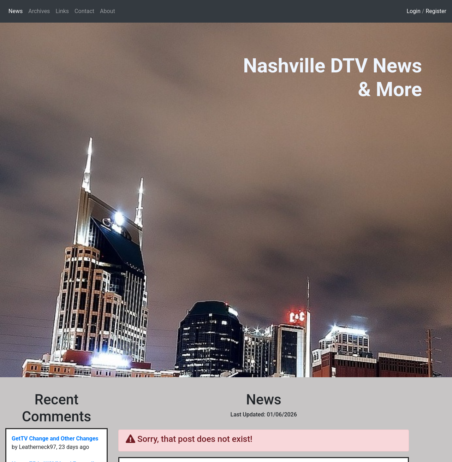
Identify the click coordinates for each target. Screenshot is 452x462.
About (107, 11)
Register (436, 11)
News (16, 10)
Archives (39, 11)
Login (413, 11)
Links (62, 11)
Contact (84, 11)
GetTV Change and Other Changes (55, 438)
